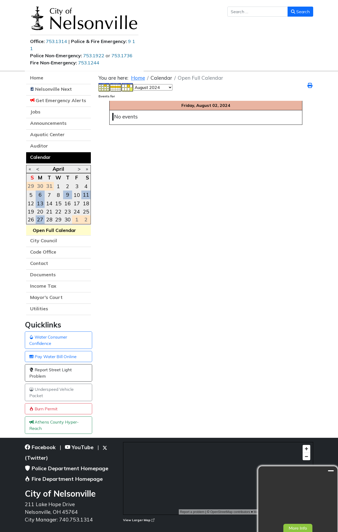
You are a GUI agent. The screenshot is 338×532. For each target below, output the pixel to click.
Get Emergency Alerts (61, 100)
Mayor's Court (46, 297)
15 (58, 203)
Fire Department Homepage (64, 479)
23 (67, 211)
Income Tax (43, 286)
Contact (39, 263)
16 (67, 203)
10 (77, 195)
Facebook (40, 447)
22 (58, 211)
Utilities (39, 309)
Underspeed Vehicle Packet (51, 392)
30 (67, 219)
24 (77, 211)
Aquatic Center (47, 134)
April (58, 169)
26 (31, 219)
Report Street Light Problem (50, 373)
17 (77, 203)
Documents (43, 275)
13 (40, 203)
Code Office (43, 252)
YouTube (79, 447)
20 (40, 211)
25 (86, 211)
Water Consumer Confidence (48, 340)
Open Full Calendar (54, 230)
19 (31, 211)
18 (86, 203)
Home (36, 78)
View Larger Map (138, 520)
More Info (298, 527)
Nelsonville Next (53, 89)
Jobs (35, 112)
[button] (84, 123)
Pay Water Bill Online (53, 356)
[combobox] (257, 12)
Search (300, 11)
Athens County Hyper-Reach (54, 425)
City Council (43, 241)
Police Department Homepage (66, 468)
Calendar (40, 157)
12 (31, 203)
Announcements (48, 123)
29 (58, 219)
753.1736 (122, 56)
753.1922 (93, 56)
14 (49, 203)
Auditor (39, 146)
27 (40, 219)
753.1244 (88, 63)
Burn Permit (43, 408)
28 (49, 219)
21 (49, 211)
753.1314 (56, 41)
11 (86, 195)
